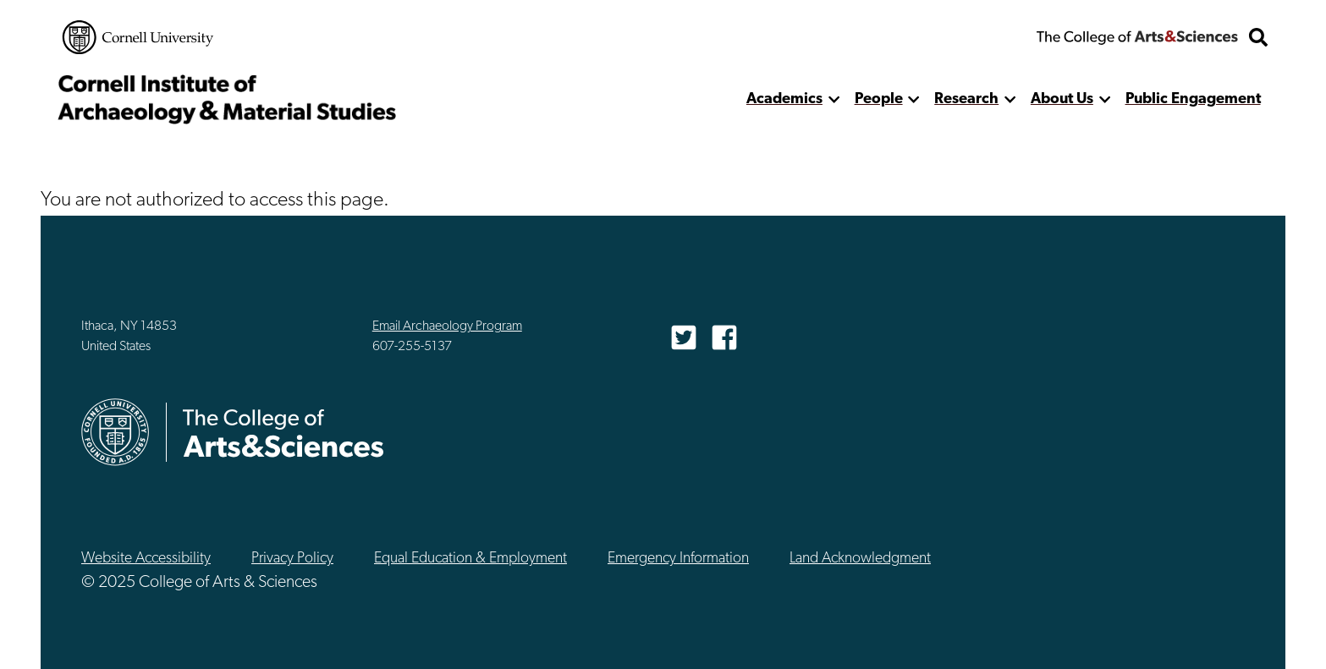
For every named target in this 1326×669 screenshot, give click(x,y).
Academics (784, 99)
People (879, 99)
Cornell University (138, 37)
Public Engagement (1193, 99)
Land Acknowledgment (860, 559)
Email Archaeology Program (447, 326)
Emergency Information (678, 559)
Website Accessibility (146, 559)
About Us (1062, 99)
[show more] (834, 99)
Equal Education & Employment (470, 559)
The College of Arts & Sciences (1137, 37)
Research (966, 99)
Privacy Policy (292, 559)
